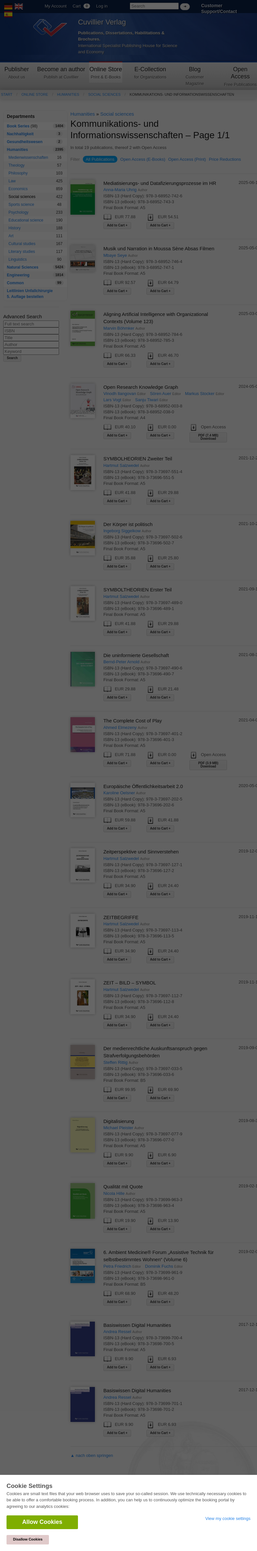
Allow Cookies (42, 1522)
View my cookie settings (228, 1518)
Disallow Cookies (27, 1539)
